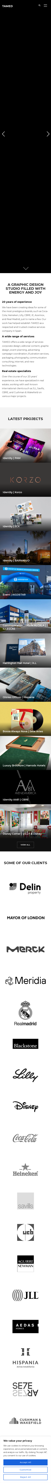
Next (47, 134)
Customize (25, 1470)
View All (25, 845)
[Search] (39, 5)
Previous (3, 134)
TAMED (7, 6)
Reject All (25, 1477)
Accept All (25, 1462)
